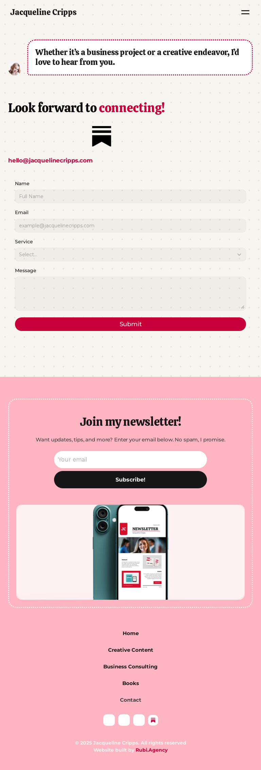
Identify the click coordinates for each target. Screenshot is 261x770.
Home (131, 633)
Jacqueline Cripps (43, 12)
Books (130, 683)
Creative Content (130, 650)
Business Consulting (130, 666)
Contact (130, 700)
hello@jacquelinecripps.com (51, 160)
